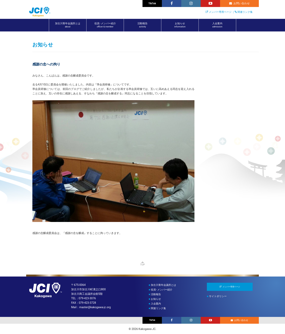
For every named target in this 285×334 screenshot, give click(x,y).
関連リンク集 (245, 11)
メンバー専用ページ (220, 11)
